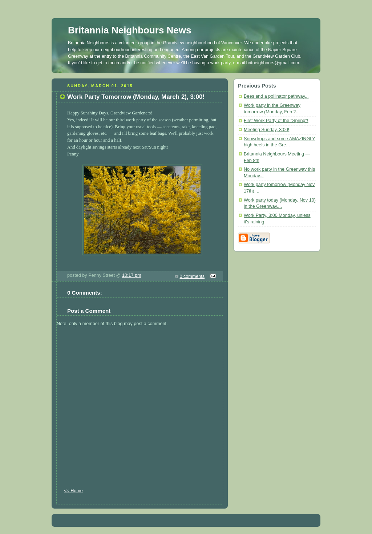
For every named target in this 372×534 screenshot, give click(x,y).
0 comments (192, 276)
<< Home (73, 490)
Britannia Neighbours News (129, 30)
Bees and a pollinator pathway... (276, 96)
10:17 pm (131, 275)
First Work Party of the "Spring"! (276, 120)
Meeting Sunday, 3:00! (266, 129)
